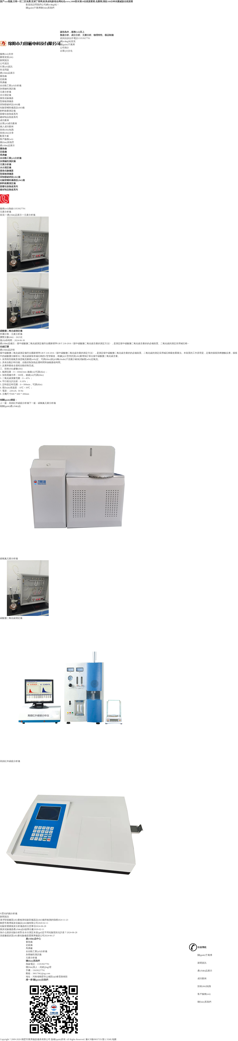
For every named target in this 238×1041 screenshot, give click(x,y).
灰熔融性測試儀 (8, 88)
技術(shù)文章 (7, 133)
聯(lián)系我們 (47, 7)
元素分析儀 (5, 92)
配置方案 (4, 136)
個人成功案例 (6, 126)
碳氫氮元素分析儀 (47, 403)
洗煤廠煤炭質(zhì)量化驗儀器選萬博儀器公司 (22, 935)
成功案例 (4, 120)
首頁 (2, 215)
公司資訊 (4, 63)
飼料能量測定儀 (8, 110)
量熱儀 (3, 76)
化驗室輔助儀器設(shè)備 (12, 107)
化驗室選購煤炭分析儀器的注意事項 (18, 926)
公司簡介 (64, 47)
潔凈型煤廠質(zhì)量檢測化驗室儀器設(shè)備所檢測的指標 (29, 920)
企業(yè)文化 (66, 51)
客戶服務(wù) (6, 139)
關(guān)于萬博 (33, 7)
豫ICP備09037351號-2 (96, 1039)
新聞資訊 (4, 60)
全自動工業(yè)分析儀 (10, 85)
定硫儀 (3, 79)
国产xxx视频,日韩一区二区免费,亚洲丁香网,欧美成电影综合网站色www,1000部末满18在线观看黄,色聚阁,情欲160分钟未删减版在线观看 (66, 1)
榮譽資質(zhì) (6, 57)
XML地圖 (111, 1039)
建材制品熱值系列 (9, 117)
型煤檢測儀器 (6, 101)
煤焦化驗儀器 (6, 98)
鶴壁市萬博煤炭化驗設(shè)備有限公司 (19, 923)
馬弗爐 (3, 82)
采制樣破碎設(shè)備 (10, 104)
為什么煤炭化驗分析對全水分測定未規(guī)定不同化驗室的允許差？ (33, 932)
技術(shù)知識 (7, 129)
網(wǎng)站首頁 (67, 41)
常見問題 (4, 69)
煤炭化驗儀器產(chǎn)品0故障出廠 (17, 929)
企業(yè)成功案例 (8, 123)
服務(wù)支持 (6, 54)
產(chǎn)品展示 (7, 73)
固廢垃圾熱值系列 (9, 114)
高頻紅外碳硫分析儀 (19, 403)
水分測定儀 (5, 95)
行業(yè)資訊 (6, 66)
